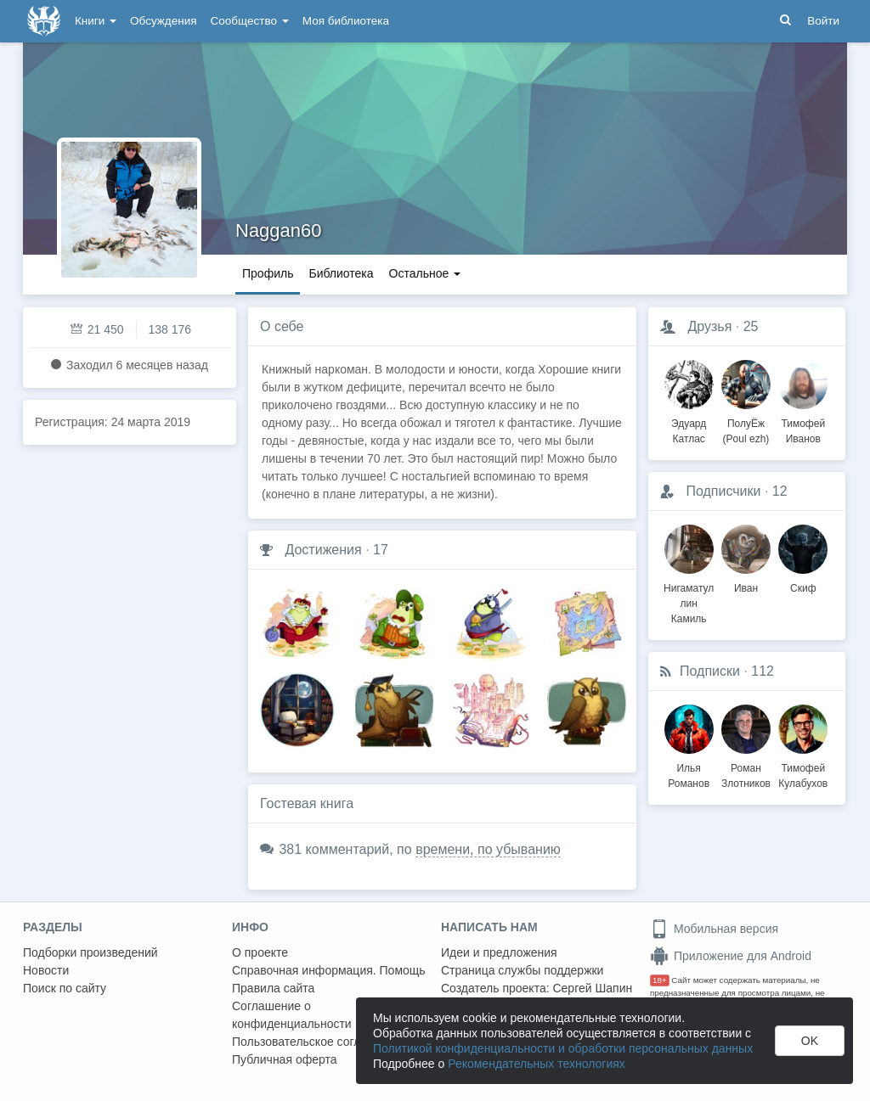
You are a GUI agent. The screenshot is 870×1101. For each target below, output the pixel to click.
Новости (46, 970)
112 (762, 671)
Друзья (709, 326)
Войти (823, 20)
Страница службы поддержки (522, 970)
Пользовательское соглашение (318, 1041)
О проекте (260, 952)
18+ (659, 980)
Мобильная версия (714, 928)
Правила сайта (273, 988)
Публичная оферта (284, 1059)
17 (380, 549)
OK (809, 1041)
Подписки (710, 671)
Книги (95, 20)
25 (751, 326)
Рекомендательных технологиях (536, 1063)
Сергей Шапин (592, 988)
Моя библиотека (345, 20)
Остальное (425, 273)
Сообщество (250, 20)
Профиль (267, 273)
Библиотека (340, 273)
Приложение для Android (730, 956)
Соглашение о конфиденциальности (292, 1015)
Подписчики (723, 491)
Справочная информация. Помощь (329, 970)
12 (780, 491)
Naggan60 (278, 230)
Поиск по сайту (64, 988)
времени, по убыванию (488, 849)
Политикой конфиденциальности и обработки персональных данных (563, 1048)
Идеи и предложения (499, 952)
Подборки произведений (90, 952)
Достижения (323, 549)
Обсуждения (163, 20)
